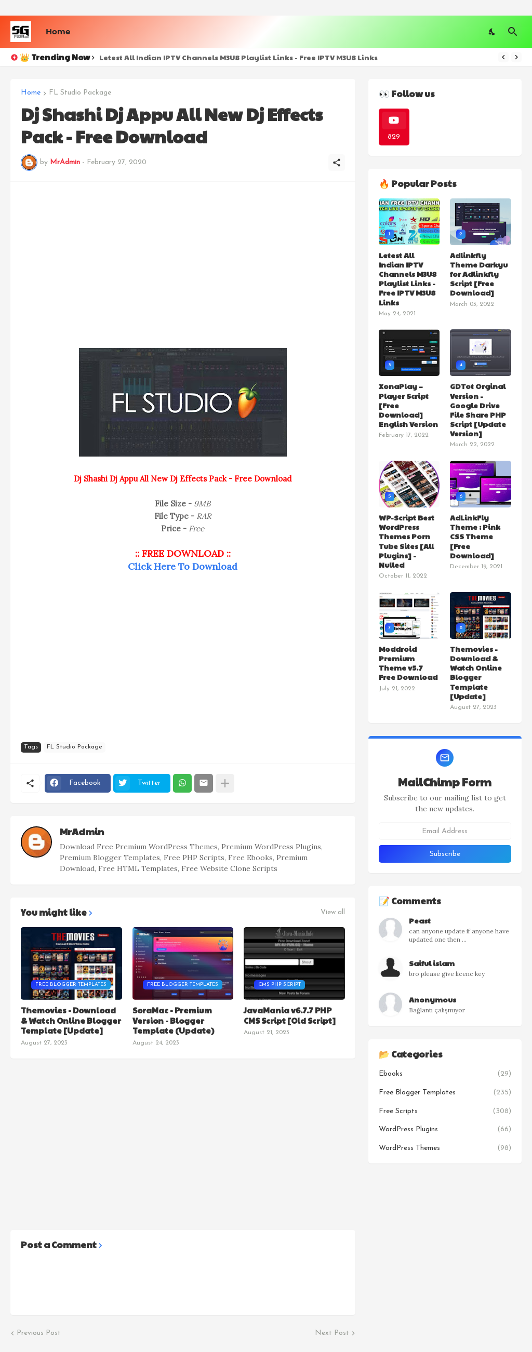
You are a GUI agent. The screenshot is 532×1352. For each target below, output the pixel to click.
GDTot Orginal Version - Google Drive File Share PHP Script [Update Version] (478, 409)
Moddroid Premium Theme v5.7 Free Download (408, 663)
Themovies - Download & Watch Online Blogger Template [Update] (71, 1020)
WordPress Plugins (445, 1130)
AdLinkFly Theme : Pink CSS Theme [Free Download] (475, 536)
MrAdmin (82, 831)
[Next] (516, 57)
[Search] (513, 32)
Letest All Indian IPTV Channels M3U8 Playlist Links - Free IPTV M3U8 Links (238, 57)
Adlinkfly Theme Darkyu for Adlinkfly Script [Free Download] (479, 274)
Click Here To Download (182, 566)
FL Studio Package (80, 93)
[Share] (336, 162)
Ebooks (445, 1074)
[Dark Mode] (492, 32)
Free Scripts (445, 1111)
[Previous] (503, 57)
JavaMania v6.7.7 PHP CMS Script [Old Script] (290, 1015)
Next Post (332, 1333)
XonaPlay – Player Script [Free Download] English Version (408, 405)
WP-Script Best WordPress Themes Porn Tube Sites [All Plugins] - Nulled (406, 541)
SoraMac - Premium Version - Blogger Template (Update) (173, 1020)
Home (58, 31)
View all (333, 912)
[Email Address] (445, 831)
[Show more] (225, 783)
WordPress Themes (445, 1148)
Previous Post (39, 1333)
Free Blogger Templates (445, 1093)
